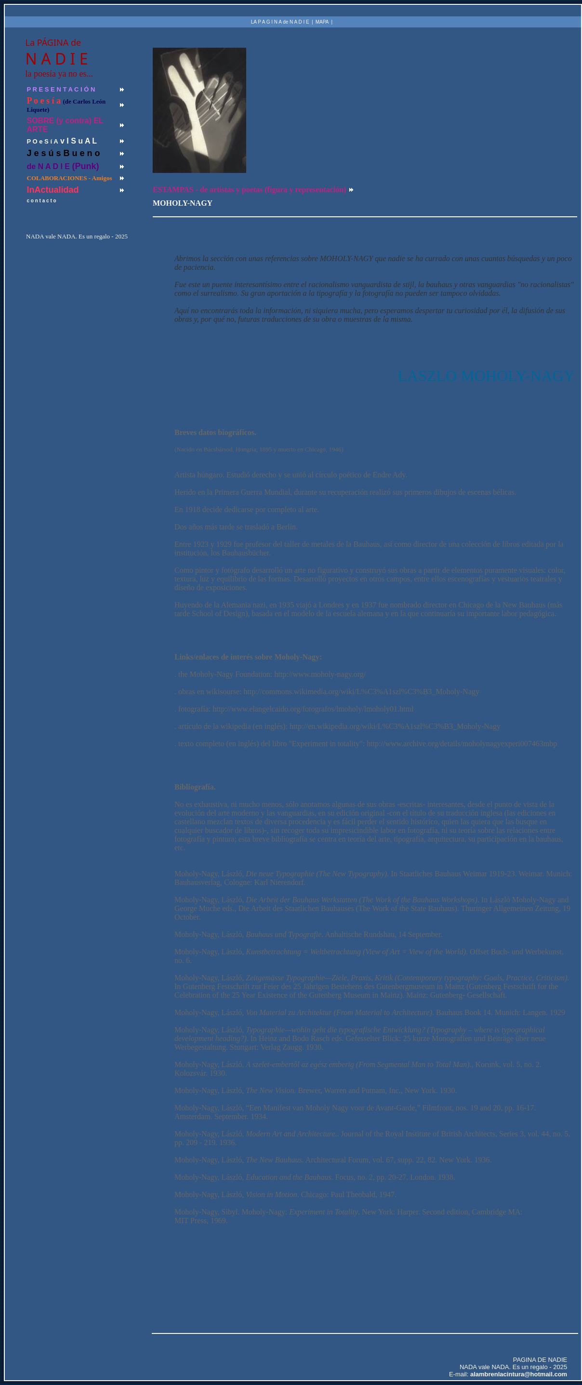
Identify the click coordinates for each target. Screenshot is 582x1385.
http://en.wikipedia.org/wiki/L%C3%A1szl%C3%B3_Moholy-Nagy (395, 726)
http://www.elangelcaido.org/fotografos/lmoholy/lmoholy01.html (313, 709)
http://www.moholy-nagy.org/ (320, 674)
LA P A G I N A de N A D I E (280, 22)
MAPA (322, 22)
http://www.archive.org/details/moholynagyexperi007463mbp (462, 743)
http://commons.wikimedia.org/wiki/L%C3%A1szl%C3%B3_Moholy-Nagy (361, 691)
